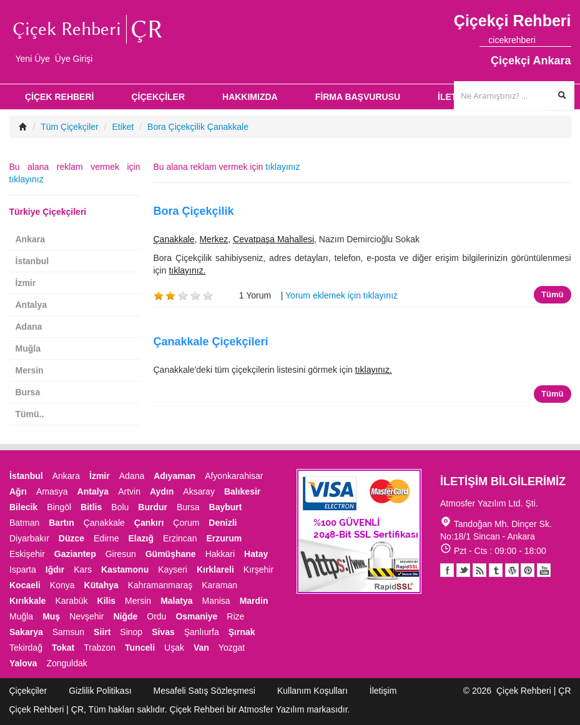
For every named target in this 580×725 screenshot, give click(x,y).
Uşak (174, 648)
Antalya (31, 305)
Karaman (219, 585)
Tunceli (140, 648)
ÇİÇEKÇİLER (158, 97)
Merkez (213, 239)
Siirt (102, 632)
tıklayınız (282, 167)
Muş (51, 616)
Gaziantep (75, 554)
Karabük (71, 601)
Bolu (120, 507)
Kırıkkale (27, 601)
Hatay (256, 554)
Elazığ (141, 538)
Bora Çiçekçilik (194, 211)
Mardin (254, 601)
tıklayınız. (187, 270)
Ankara (30, 239)
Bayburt (225, 507)
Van (201, 648)
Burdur (152, 507)
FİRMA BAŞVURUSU (357, 97)
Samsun (68, 632)
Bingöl (59, 507)
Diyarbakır (29, 538)
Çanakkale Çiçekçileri (211, 341)
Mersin (30, 370)
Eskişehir (27, 554)
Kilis (106, 601)
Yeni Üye (33, 59)
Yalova (23, 663)
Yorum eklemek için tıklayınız (341, 295)
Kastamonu (125, 570)
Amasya (52, 491)
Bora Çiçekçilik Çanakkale (197, 127)
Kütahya (101, 585)
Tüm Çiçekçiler (70, 127)
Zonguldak (66, 663)
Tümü (552, 294)
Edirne (106, 538)
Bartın (61, 523)
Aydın (162, 491)
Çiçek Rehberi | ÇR (533, 691)
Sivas (163, 632)
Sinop (131, 632)
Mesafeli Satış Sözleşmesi (204, 691)
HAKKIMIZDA (250, 97)
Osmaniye (196, 616)
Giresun (121, 554)
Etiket (123, 127)
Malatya (176, 601)
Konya (62, 585)
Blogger (479, 570)
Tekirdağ (25, 648)
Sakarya (26, 632)
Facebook (447, 570)
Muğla (28, 348)
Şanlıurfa (201, 632)
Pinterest (527, 570)
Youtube (512, 570)
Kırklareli (215, 570)
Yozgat (232, 648)
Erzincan (180, 538)
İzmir (26, 283)
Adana (29, 327)
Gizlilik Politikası (100, 691)
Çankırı (149, 523)
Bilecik (23, 507)
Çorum (186, 523)
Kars (83, 570)
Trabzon (100, 648)
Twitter (463, 570)
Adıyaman (174, 476)
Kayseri (172, 570)
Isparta (22, 570)
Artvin (129, 491)
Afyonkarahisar (234, 476)
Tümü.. (30, 414)
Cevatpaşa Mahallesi (273, 239)
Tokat (63, 648)
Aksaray (199, 491)
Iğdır (55, 570)
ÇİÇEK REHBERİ (59, 97)
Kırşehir (258, 570)
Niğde (125, 616)
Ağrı (18, 491)
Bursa (28, 392)
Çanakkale (174, 239)
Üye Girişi (74, 59)
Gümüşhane (170, 554)
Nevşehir (86, 616)
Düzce (71, 538)
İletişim (383, 691)
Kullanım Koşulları (312, 691)
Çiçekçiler (28, 691)
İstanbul (32, 261)
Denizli (223, 523)
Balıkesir (242, 491)
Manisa (216, 601)
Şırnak (242, 632)
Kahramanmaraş (160, 585)
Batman (24, 523)
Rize (235, 616)
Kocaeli (25, 585)
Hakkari (220, 554)
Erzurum (224, 538)
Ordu (156, 616)
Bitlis (91, 507)
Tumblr (495, 570)
